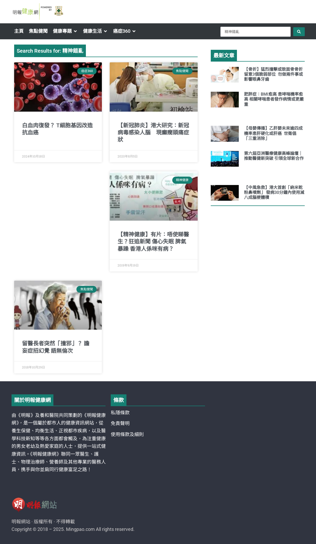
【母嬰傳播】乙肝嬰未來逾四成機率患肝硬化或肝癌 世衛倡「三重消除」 (273, 133)
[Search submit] (299, 31)
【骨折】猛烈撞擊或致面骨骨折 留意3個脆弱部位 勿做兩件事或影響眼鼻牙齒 (274, 74)
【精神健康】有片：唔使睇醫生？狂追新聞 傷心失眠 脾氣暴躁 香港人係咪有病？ (153, 241)
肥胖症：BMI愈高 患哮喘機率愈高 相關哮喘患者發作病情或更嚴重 (274, 99)
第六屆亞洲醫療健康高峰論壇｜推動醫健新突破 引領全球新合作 (274, 156)
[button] (65, 31)
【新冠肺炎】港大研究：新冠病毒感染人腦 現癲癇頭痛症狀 (153, 132)
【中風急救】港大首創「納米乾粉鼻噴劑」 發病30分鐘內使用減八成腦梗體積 (274, 192)
